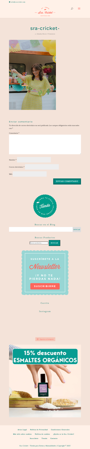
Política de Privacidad (39, 430)
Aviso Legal (22, 430)
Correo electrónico (16, 167)
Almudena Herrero (42, 34)
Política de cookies (42, 434)
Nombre (13, 160)
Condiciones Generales (60, 430)
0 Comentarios (51, 34)
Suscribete (34, 438)
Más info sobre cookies (22, 434)
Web (10, 174)
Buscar (54, 243)
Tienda (44, 438)
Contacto (54, 438)
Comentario (14, 133)
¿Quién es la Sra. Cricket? (63, 434)
